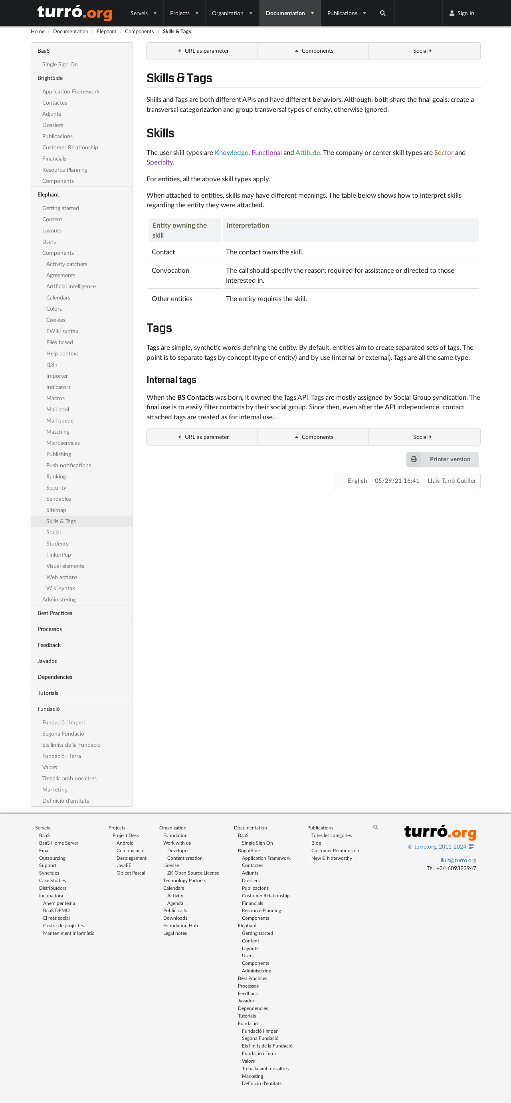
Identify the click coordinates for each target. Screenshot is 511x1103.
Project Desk (126, 835)
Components (139, 31)
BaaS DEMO (56, 910)
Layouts (51, 230)
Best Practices (55, 612)
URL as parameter (202, 50)
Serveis (144, 13)
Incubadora (51, 896)
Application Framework (70, 91)
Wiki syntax (60, 588)
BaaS (44, 50)
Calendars (58, 297)
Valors (49, 767)
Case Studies (52, 880)
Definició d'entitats (65, 800)
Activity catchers (66, 263)
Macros (55, 398)
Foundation (175, 835)
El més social (56, 918)
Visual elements (65, 565)
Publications (347, 13)
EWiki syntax (62, 330)
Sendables (58, 498)
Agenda (175, 903)
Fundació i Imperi (63, 722)
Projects (184, 13)
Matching (57, 431)
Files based (59, 342)
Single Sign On (60, 64)
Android (125, 843)
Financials (54, 158)
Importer (57, 375)
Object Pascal (131, 873)
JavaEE (124, 865)
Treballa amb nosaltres (69, 778)
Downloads (175, 918)
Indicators (58, 386)
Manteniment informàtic (68, 933)
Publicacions (57, 136)
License (171, 865)
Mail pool (57, 409)
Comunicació (131, 850)
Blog (316, 843)
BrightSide (50, 77)
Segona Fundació (63, 733)
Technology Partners (184, 880)
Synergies (49, 873)
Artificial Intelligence (71, 286)
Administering (59, 599)
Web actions (61, 576)
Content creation (185, 858)
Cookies (55, 319)
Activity (175, 896)
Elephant (107, 31)
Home (38, 31)
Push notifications (68, 465)
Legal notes (175, 933)
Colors (54, 308)
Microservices (63, 442)
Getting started (60, 207)
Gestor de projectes (63, 925)
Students (57, 543)
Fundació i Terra (61, 755)
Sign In (461, 13)
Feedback (49, 644)
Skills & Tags (177, 31)
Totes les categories (331, 835)
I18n (51, 364)
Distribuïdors (52, 888)
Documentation (290, 13)
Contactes (54, 102)
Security (56, 487)
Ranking (56, 476)
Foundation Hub (180, 925)
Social (53, 532)
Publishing (58, 453)
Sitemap (56, 509)
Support (47, 865)
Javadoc (47, 660)
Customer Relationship (70, 147)
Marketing (54, 789)
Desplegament (132, 858)
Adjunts (51, 113)
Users (49, 241)
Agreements (60, 275)
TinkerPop (58, 554)
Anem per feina (59, 903)
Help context (62, 353)
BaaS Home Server (58, 843)
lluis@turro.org (458, 860)
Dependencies (55, 676)
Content (52, 219)
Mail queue (59, 420)
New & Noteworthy (331, 858)
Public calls (175, 910)
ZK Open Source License (193, 873)
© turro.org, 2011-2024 (437, 846)
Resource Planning (64, 169)
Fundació (49, 708)
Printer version (438, 459)
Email (45, 850)
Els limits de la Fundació (71, 744)
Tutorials (48, 692)
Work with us (177, 843)
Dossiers (52, 124)
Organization (232, 13)
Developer (178, 850)
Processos (50, 628)
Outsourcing (52, 858)
